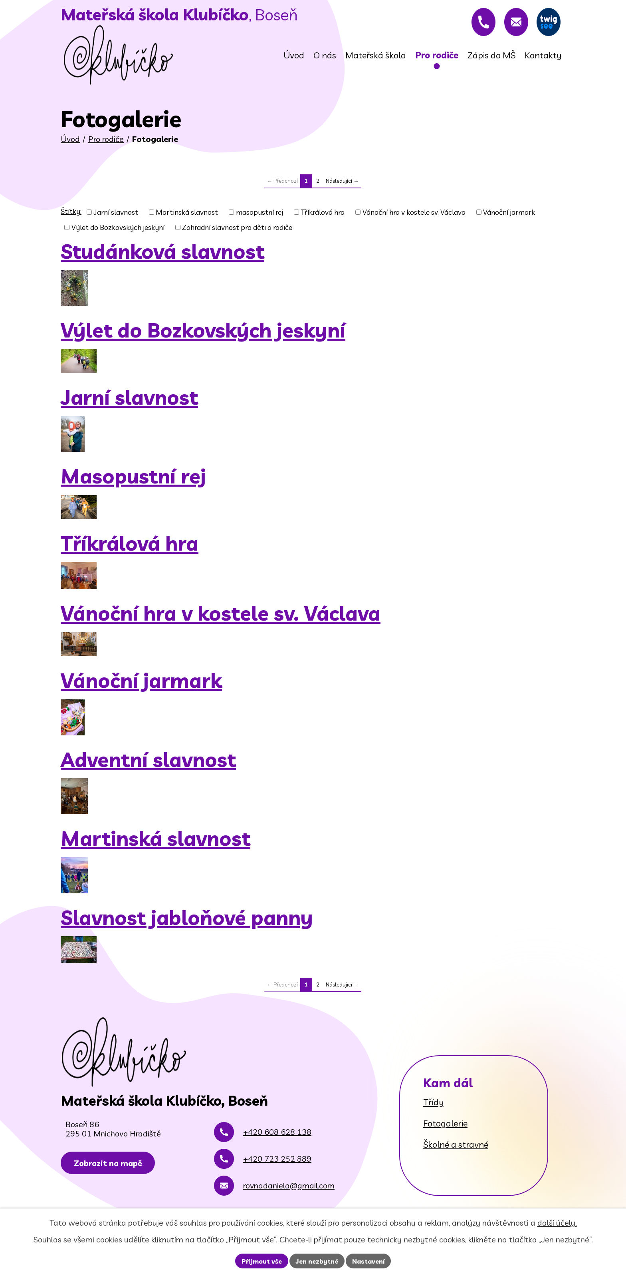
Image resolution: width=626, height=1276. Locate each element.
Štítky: (71, 211)
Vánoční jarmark (509, 212)
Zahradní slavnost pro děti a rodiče (237, 227)
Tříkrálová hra (323, 212)
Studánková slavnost (162, 252)
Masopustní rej (133, 476)
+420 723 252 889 (277, 1163)
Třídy (433, 1102)
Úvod (70, 139)
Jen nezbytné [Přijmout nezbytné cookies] (317, 1261)
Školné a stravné (455, 1144)
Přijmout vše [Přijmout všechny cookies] (262, 1261)
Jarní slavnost (116, 212)
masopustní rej (259, 212)
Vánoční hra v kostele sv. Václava (414, 212)
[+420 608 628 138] (473, 22)
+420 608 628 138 (277, 1137)
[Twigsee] (547, 22)
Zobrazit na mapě (110, 1169)
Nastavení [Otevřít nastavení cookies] (368, 1261)
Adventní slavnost (148, 760)
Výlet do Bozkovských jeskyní (117, 227)
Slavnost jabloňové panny (187, 918)
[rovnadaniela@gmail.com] (510, 22)
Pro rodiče (106, 139)
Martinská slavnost (187, 212)
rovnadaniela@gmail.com (289, 1190)
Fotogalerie (445, 1123)
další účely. (557, 1223)
